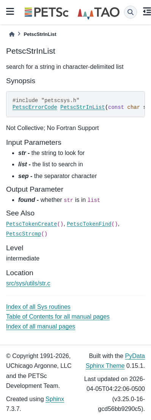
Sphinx (55, 399)
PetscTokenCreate (31, 224)
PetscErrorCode (35, 107)
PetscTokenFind (89, 224)
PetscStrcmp (23, 234)
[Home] (11, 34)
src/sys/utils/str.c (28, 283)
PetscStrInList (82, 107)
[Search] (130, 12)
